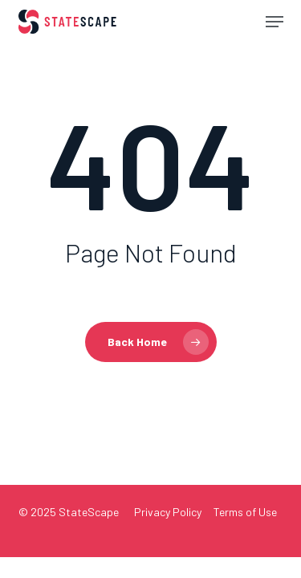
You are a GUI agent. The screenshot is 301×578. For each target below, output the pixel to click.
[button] (274, 22)
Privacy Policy (167, 512)
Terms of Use (245, 512)
